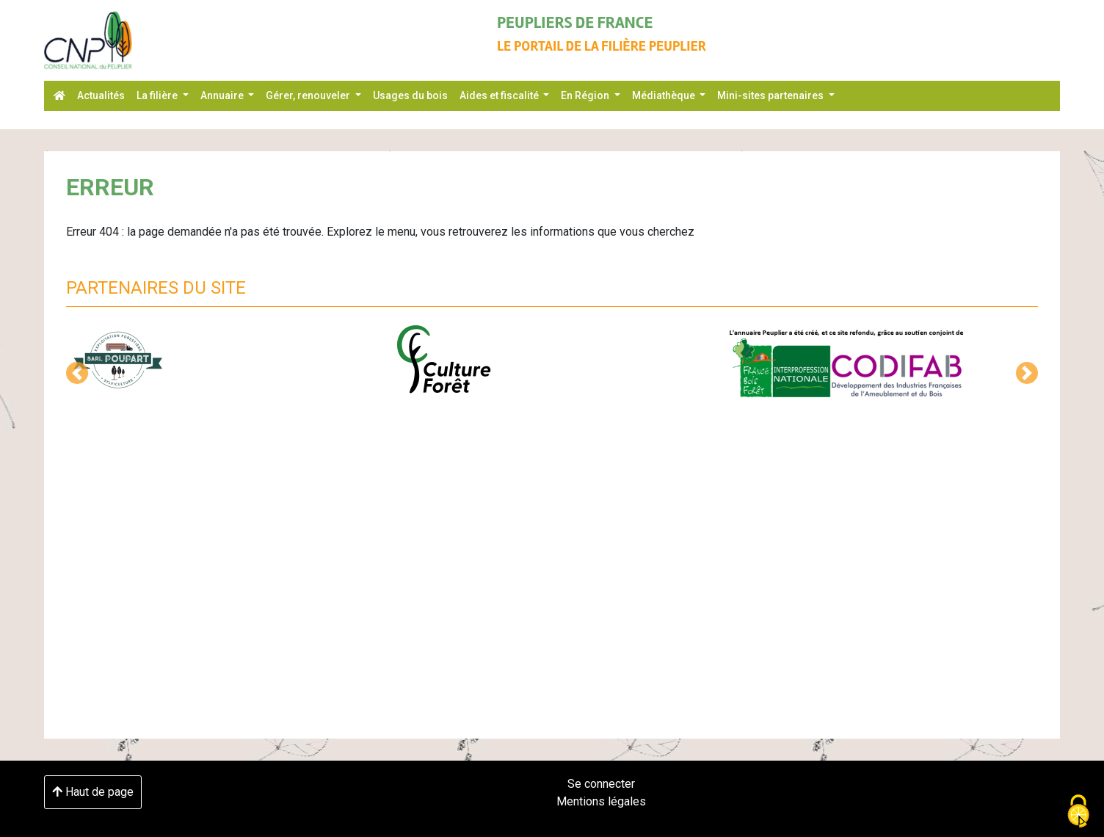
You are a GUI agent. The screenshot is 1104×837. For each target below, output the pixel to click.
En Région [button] (586, 95)
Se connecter (601, 784)
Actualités (101, 95)
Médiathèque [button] (664, 95)
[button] (77, 373)
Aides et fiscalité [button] (500, 95)
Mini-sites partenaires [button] (771, 95)
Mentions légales (601, 801)
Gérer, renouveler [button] (309, 95)
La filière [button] (158, 95)
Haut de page (93, 792)
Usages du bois (410, 95)
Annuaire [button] (223, 95)
